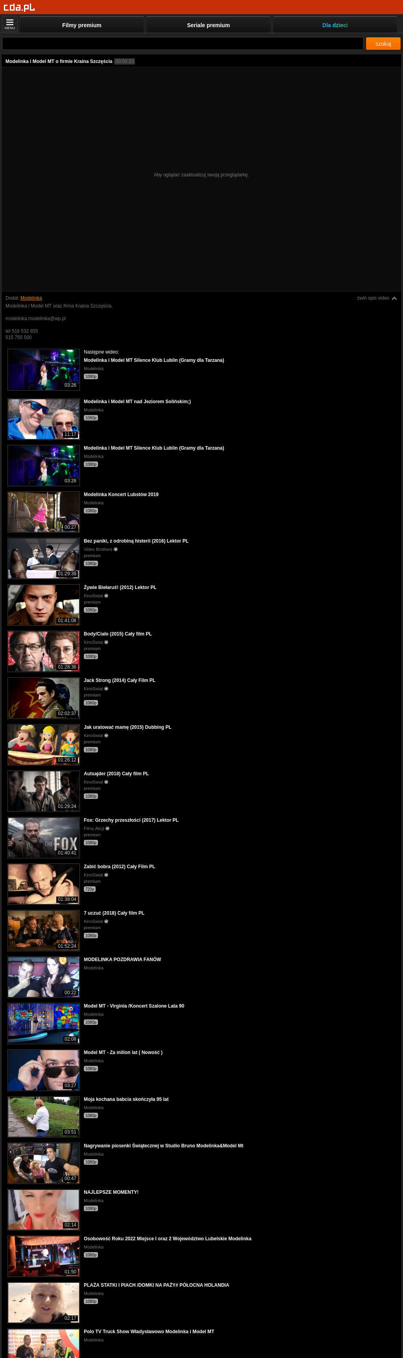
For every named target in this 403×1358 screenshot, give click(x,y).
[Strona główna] (19, 8)
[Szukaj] (183, 43)
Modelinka (31, 298)
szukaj (383, 44)
